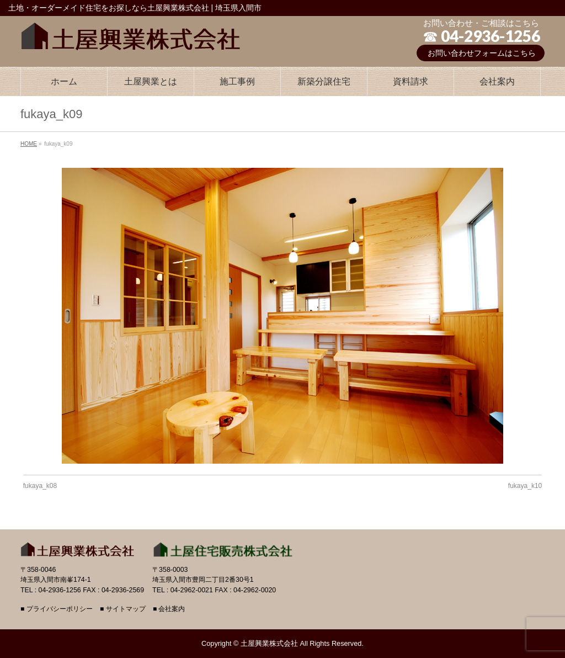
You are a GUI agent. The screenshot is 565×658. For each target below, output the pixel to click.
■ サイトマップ (123, 609)
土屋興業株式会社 (269, 643)
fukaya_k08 (40, 486)
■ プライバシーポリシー (56, 609)
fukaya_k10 (525, 486)
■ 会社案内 (169, 609)
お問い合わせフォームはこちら (482, 53)
